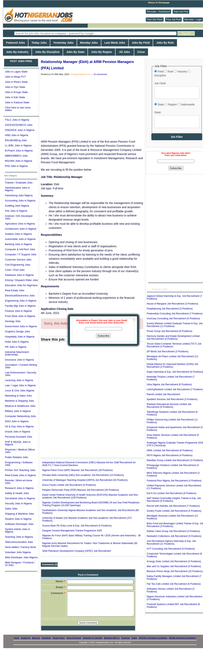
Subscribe (103, 335)
